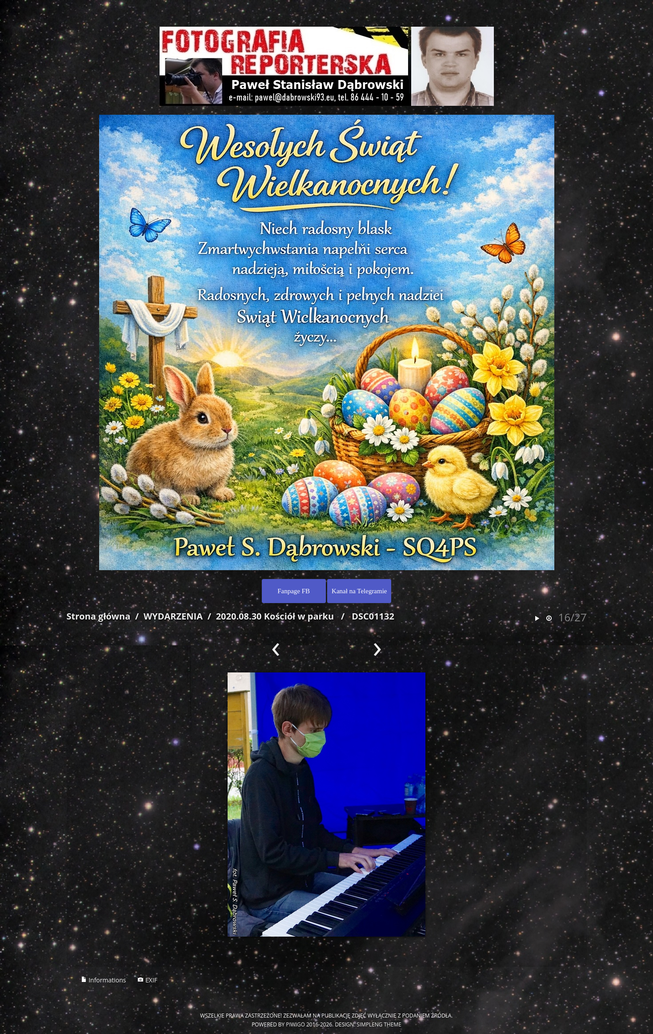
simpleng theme (379, 1024)
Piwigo (295, 1024)
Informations (103, 980)
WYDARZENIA (173, 616)
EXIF (147, 980)
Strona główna (99, 616)
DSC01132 (373, 616)
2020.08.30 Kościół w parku (275, 616)
